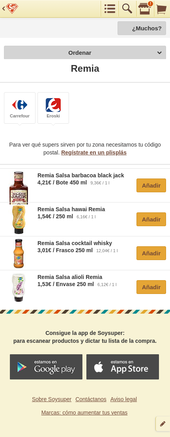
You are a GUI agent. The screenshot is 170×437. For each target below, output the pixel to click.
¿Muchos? (147, 28)
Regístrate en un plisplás (94, 152)
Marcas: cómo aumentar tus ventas (84, 412)
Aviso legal (123, 399)
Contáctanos (90, 399)
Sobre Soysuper (51, 399)
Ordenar (115, 53)
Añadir (151, 185)
